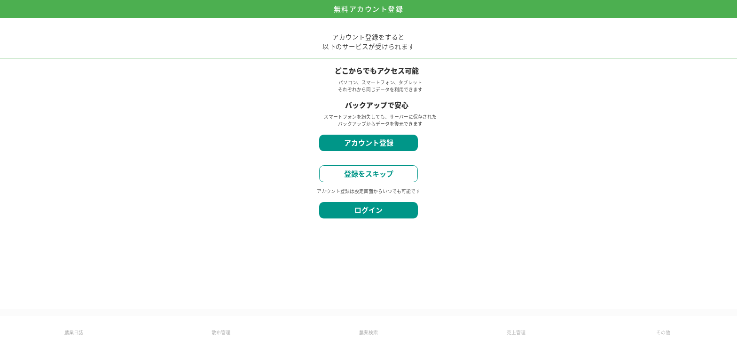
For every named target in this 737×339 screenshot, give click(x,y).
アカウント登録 (368, 142)
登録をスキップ (368, 174)
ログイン (368, 210)
